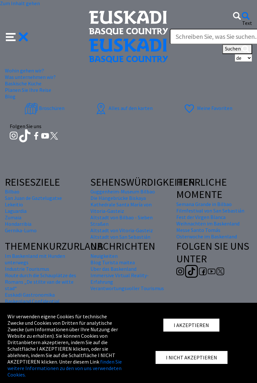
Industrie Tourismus (27, 269)
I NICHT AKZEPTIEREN (191, 357)
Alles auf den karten (123, 108)
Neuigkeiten (104, 256)
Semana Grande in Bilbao (204, 204)
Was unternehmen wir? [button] (30, 77)
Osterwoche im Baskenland (206, 236)
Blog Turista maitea (112, 262)
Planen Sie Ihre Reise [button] (28, 90)
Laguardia (16, 211)
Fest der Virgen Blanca (201, 217)
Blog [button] (10, 96)
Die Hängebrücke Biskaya (118, 198)
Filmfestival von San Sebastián (210, 210)
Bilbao (12, 191)
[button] (17, 36)
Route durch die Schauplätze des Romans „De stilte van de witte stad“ (40, 281)
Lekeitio (14, 204)
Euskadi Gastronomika (30, 294)
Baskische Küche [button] (23, 83)
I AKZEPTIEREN (191, 325)
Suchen (237, 49)
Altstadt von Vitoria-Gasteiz (121, 230)
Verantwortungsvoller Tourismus (127, 288)
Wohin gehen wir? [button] (24, 70)
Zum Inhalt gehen (20, 3)
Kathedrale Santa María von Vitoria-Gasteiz (121, 207)
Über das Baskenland (113, 269)
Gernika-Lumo (21, 230)
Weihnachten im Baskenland (207, 223)
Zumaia (13, 217)
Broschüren (44, 108)
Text (247, 23)
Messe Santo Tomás (198, 230)
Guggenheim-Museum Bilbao (122, 191)
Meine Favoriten (207, 108)
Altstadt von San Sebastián (120, 237)
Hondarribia (18, 224)
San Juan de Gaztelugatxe (33, 198)
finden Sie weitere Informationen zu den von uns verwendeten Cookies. (64, 368)
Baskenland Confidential (32, 301)
